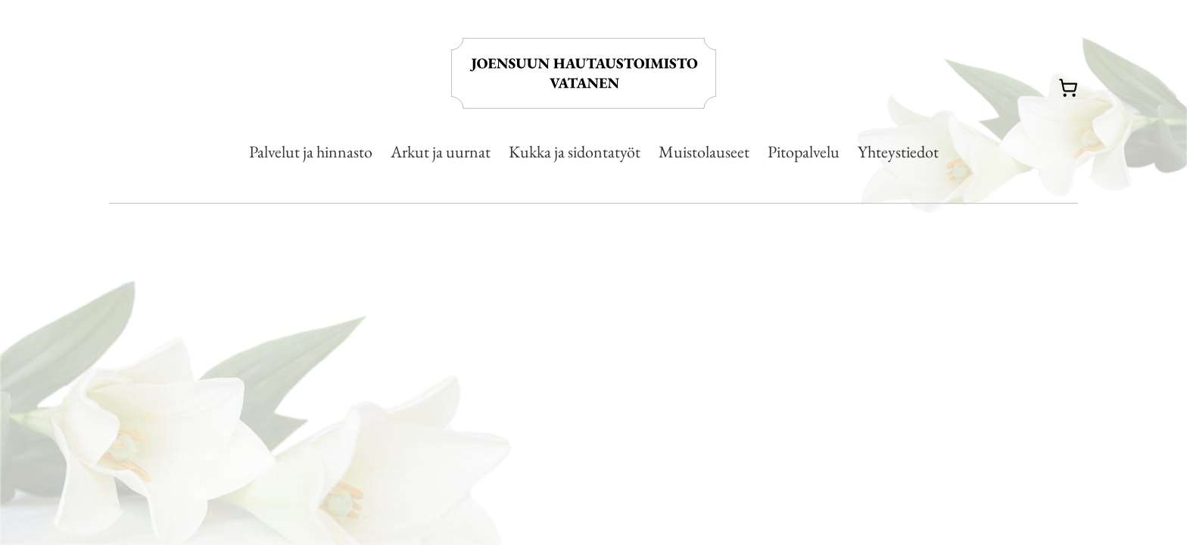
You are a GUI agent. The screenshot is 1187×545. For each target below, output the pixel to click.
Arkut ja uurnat (441, 152)
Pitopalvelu (804, 152)
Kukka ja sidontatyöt (574, 152)
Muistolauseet (704, 152)
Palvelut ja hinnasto (310, 152)
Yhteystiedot (898, 152)
